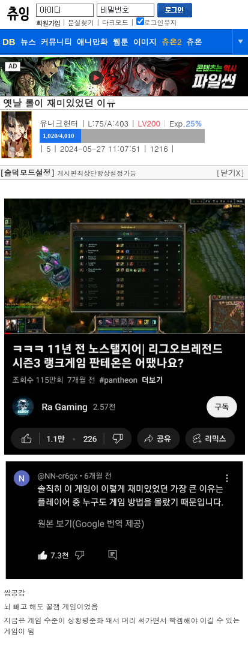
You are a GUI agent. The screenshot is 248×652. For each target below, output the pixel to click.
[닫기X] (230, 172)
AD (12, 66)
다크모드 (115, 22)
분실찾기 (81, 22)
